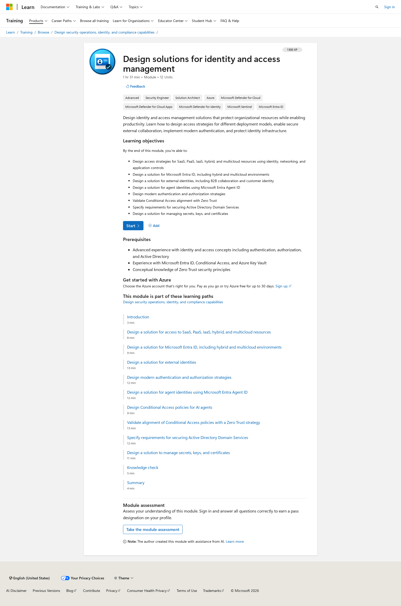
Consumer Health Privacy (147, 590)
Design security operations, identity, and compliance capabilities (104, 32)
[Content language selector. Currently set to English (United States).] (29, 578)
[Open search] (377, 7)
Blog (69, 590)
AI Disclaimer (16, 590)
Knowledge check (142, 467)
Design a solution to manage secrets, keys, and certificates (178, 452)
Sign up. (281, 286)
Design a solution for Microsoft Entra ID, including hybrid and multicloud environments (204, 347)
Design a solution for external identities (161, 362)
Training (27, 32)
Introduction (138, 316)
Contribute (91, 590)
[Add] (154, 226)
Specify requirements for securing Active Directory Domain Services (187, 437)
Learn (11, 32)
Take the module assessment (152, 529)
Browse (44, 32)
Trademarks (212, 590)
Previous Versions (46, 590)
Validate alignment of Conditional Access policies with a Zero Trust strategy (193, 422)
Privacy (111, 590)
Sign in (389, 6)
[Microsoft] (9, 7)
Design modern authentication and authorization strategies (179, 377)
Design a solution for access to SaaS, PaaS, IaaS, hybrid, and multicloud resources (199, 332)
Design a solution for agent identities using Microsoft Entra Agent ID (187, 392)
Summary (135, 482)
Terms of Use (187, 590)
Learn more (235, 541)
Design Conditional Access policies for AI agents (169, 407)
